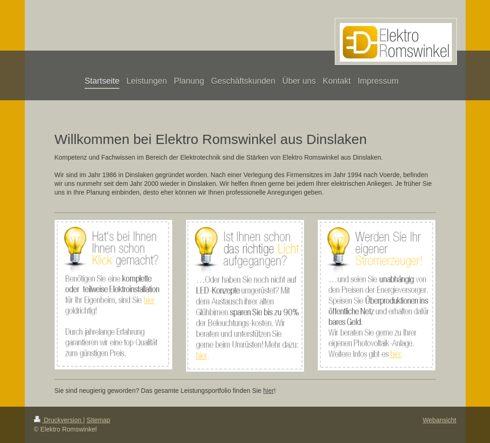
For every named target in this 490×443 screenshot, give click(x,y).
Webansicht (439, 420)
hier (268, 390)
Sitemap (98, 420)
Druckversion (58, 420)
